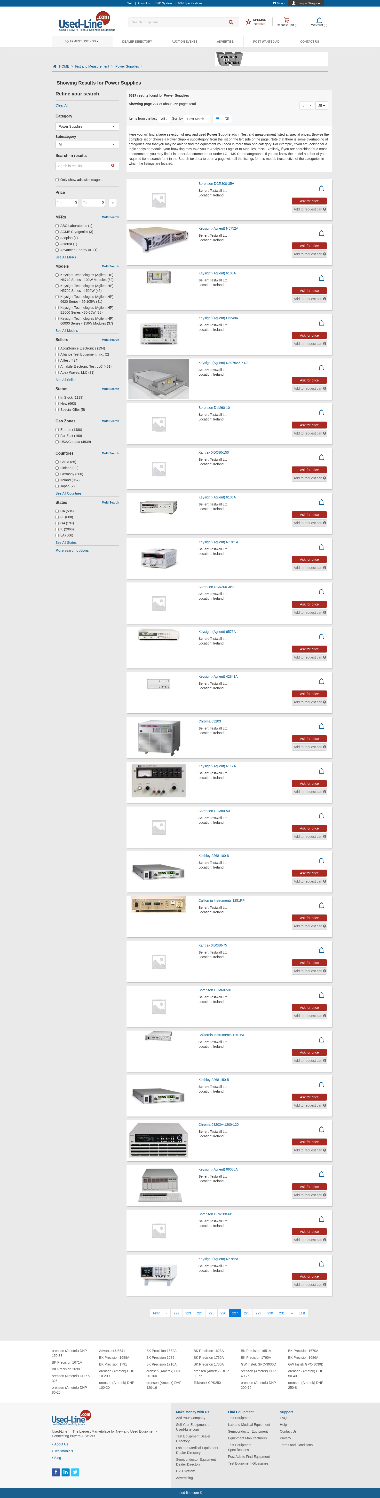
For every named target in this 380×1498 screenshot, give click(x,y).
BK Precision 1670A (303, 1351)
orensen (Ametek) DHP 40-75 (258, 1373)
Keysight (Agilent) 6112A (217, 766)
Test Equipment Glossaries (248, 1463)
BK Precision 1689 (160, 1357)
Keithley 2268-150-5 (213, 1080)
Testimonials (62, 1451)
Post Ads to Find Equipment (249, 1457)
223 (188, 1313)
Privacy (285, 1438)
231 (282, 1313)
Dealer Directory (137, 41)
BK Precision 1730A (209, 1364)
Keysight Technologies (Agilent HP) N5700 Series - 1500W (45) (84, 288)
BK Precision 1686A (303, 1357)
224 (200, 1313)
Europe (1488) (68, 430)
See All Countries (68, 493)
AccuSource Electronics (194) (80, 348)
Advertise (225, 41)
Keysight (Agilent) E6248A (218, 318)
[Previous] (167, 1313)
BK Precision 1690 (66, 1369)
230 (270, 1313)
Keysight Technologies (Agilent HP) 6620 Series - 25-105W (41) (84, 299)
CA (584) (64, 511)
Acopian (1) (66, 238)
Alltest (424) (67, 360)
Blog (56, 1458)
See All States (66, 542)
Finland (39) (67, 468)
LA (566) (64, 535)
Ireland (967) (67, 480)
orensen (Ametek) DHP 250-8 (305, 1385)
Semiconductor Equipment (248, 1431)
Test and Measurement (94, 66)
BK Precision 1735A (209, 1357)
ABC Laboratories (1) (73, 226)
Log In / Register (309, 3)
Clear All (61, 105)
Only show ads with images (78, 180)
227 (235, 1313)
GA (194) (64, 523)
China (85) (65, 462)
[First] (156, 1313)
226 (223, 1313)
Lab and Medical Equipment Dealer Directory (197, 1450)
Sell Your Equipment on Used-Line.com (194, 1427)
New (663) (65, 403)
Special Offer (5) (70, 409)
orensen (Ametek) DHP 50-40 (305, 1373)
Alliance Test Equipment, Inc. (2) (82, 354)
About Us (60, 1444)
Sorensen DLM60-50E (215, 990)
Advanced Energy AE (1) (76, 250)
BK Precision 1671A (67, 1362)
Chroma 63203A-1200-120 (218, 1124)
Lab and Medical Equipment (249, 1425)
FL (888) (64, 517)
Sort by (177, 118)
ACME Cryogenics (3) (74, 232)
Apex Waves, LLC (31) (74, 372)
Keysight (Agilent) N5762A (218, 1259)
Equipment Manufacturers (247, 1438)
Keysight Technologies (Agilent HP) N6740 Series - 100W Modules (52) (84, 277)
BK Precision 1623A (209, 1351)
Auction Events (184, 41)
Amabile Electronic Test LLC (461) (83, 366)
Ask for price (309, 201)
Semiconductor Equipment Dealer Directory (196, 1462)
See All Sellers (66, 380)
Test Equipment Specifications (240, 1447)
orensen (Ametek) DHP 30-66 (211, 1373)
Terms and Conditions (296, 1445)
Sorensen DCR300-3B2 (216, 587)
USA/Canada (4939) (73, 442)
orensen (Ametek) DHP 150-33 (69, 1353)
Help (283, 1425)
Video (279, 3)
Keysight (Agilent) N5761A (218, 542)
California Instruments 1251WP (221, 1035)
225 (211, 1313)
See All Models (66, 331)
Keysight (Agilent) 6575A (217, 632)
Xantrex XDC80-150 (213, 452)
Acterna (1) (66, 244)
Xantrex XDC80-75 (212, 945)
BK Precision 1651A (256, 1351)
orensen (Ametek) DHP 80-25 (69, 1390)
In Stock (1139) (69, 397)
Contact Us (309, 41)
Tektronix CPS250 (207, 1383)
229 (258, 1313)
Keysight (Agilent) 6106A (217, 497)
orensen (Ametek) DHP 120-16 (163, 1385)
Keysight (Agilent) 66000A (218, 1169)
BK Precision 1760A (256, 1357)
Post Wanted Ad (266, 41)
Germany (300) (69, 474)
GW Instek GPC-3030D (258, 1364)
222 (176, 1313)
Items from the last (143, 118)
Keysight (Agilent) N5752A (218, 228)
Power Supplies (128, 66)
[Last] (302, 1313)
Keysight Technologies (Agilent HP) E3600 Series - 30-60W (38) (84, 310)
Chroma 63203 (209, 721)
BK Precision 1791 (113, 1364)
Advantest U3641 (112, 1351)
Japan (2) (65, 486)
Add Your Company (191, 1418)
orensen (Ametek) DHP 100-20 (116, 1385)
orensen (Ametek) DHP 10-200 (116, 1373)
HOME (66, 66)
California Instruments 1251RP (221, 900)
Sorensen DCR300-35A (216, 184)
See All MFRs (65, 257)
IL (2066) (64, 529)
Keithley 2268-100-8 (213, 856)
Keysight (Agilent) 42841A (218, 676)
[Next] (292, 1313)
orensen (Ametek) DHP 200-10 (258, 1385)
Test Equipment (240, 1418)
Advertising (184, 1478)
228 (246, 1313)
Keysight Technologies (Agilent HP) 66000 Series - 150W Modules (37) (84, 321)
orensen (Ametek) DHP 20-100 (163, 1373)
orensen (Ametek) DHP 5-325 (71, 1378)
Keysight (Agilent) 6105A (217, 273)
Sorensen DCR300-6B (215, 1214)
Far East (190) (68, 436)
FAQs (284, 1418)
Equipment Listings (81, 41)
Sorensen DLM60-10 (214, 408)
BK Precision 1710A (161, 1364)
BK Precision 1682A (161, 1351)
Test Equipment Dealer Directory (193, 1438)
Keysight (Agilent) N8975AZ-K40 (222, 363)
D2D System (185, 1471)
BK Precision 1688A (114, 1357)
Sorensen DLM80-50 (214, 811)
